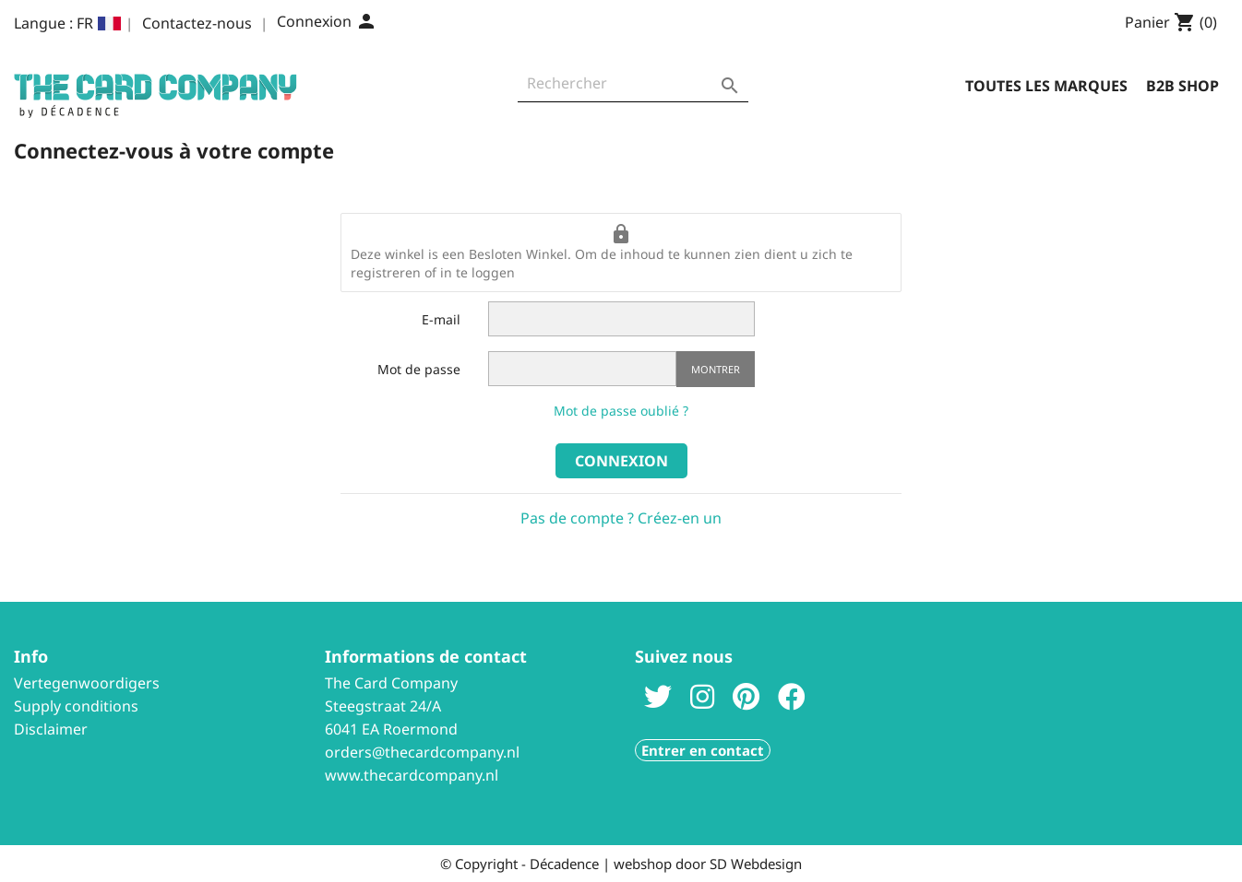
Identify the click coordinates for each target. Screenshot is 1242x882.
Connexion (621, 461)
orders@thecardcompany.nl (422, 752)
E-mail (441, 319)
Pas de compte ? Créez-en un (621, 518)
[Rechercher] (633, 88)
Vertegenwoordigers (87, 683)
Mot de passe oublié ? (621, 410)
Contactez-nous (197, 23)
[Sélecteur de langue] (99, 23)
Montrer (715, 369)
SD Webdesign (756, 863)
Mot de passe (418, 369)
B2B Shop (1182, 86)
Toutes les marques (1046, 86)
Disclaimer (51, 729)
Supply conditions (76, 706)
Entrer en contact (702, 750)
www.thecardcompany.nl (411, 775)
